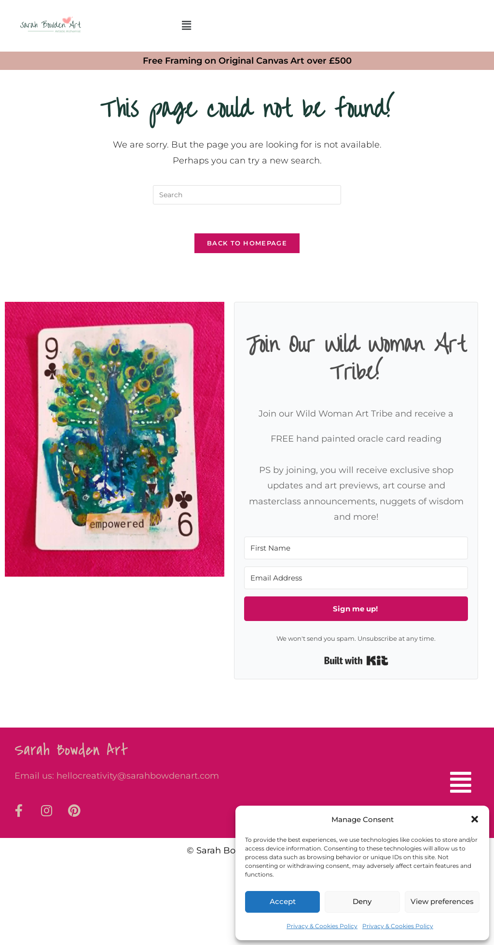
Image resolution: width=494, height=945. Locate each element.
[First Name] (355, 548)
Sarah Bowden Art (71, 750)
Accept (283, 901)
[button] (475, 819)
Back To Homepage (247, 243)
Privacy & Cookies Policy (322, 926)
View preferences (442, 901)
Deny (362, 901)
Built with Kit (356, 661)
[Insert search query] (247, 194)
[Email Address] (355, 578)
